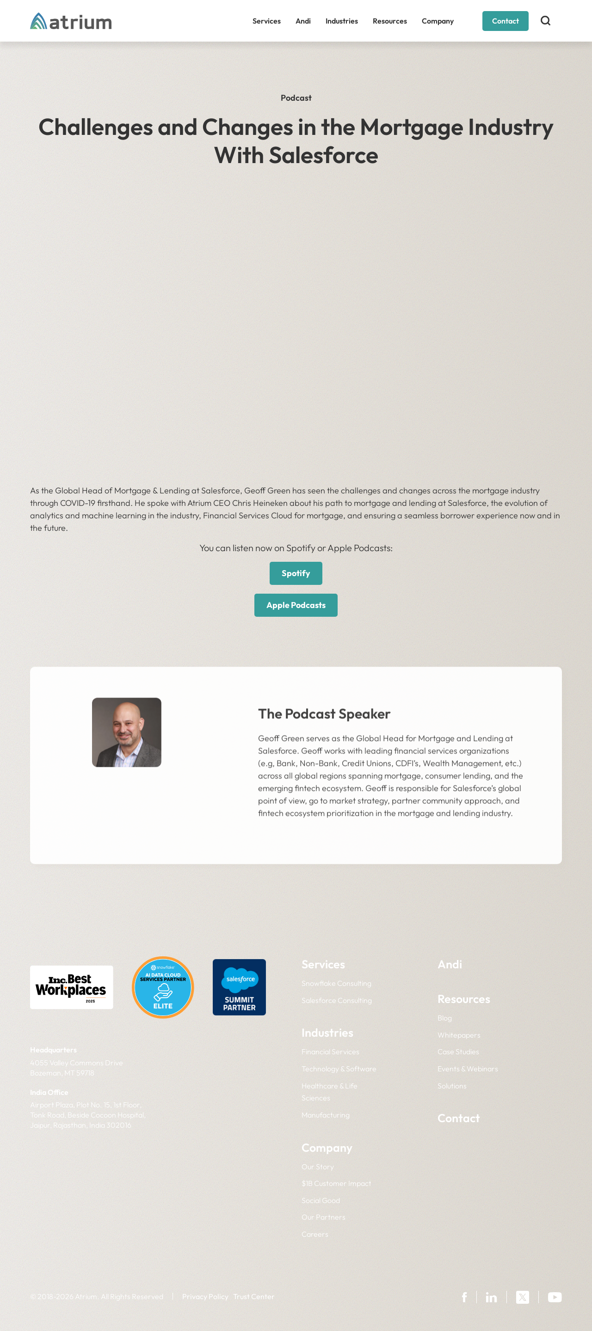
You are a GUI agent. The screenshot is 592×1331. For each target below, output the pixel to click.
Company (438, 20)
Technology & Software (339, 1068)
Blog (445, 1017)
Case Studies (458, 1051)
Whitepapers (459, 1034)
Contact (505, 20)
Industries (342, 20)
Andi (303, 20)
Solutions (452, 1085)
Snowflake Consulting (336, 983)
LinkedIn (127, 874)
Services (267, 20)
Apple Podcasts (296, 605)
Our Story (318, 1166)
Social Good (321, 1200)
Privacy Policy (205, 1296)
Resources (390, 20)
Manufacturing (326, 1114)
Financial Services (330, 1051)
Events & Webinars (468, 1068)
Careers (315, 1234)
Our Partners (323, 1217)
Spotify (296, 573)
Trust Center (254, 1296)
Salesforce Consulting (337, 1000)
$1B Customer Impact (336, 1183)
